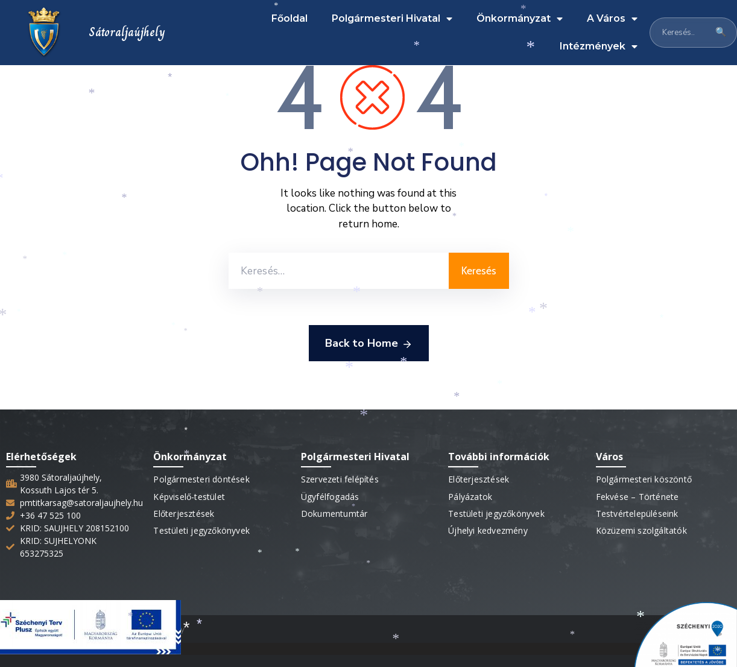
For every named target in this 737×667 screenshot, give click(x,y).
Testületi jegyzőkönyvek (201, 530)
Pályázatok (470, 496)
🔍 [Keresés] (721, 32)
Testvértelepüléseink (637, 513)
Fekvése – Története (637, 496)
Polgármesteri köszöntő (644, 479)
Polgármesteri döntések (201, 479)
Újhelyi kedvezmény (488, 530)
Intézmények (598, 46)
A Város (612, 19)
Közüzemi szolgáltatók (641, 530)
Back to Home (369, 344)
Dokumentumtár (334, 513)
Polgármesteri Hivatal (392, 19)
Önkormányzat (519, 19)
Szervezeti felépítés (340, 479)
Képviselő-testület (189, 496)
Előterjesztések (183, 513)
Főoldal (289, 18)
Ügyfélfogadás (330, 496)
